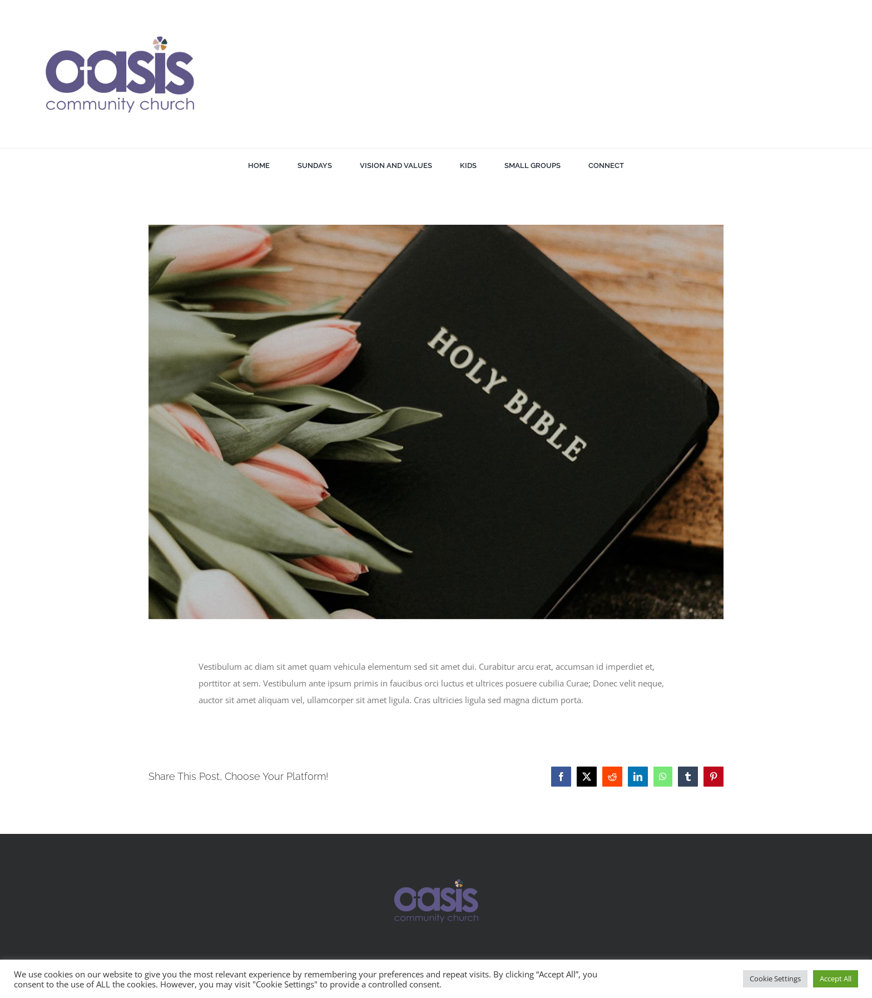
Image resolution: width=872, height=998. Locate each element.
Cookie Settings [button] (775, 979)
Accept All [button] (835, 979)
